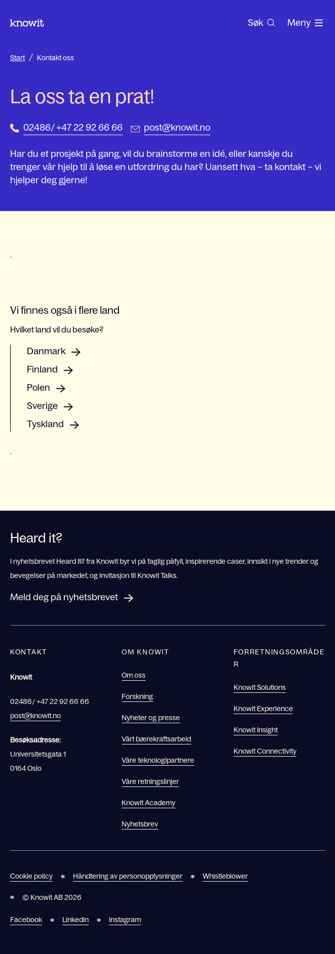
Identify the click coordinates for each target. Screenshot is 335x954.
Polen (38, 388)
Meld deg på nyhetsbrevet (64, 597)
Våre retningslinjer (150, 781)
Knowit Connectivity (265, 751)
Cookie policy (31, 876)
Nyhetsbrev (140, 824)
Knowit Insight (256, 730)
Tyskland (45, 424)
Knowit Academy (148, 803)
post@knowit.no (177, 127)
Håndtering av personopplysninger (127, 876)
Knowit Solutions (260, 687)
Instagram (125, 920)
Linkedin (75, 920)
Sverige (42, 406)
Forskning (137, 696)
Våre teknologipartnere (158, 760)
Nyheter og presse (151, 718)
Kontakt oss (55, 58)
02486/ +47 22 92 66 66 (73, 127)
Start (17, 58)
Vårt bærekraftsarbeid (156, 739)
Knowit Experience (263, 708)
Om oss (133, 675)
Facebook (26, 920)
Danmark (46, 351)
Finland (42, 369)
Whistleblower (225, 876)
